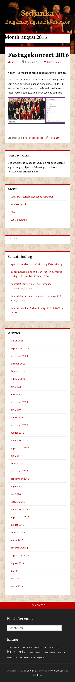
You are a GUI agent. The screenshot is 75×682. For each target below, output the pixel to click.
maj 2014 (16, 578)
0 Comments (52, 61)
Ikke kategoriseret (33, 137)
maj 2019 (16, 409)
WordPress (57, 670)
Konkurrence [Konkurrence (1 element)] (39, 653)
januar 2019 (17, 417)
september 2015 (20, 517)
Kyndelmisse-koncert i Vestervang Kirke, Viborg (36, 264)
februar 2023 (18, 371)
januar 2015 (17, 540)
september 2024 (20, 348)
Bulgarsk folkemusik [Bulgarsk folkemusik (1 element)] (30, 647)
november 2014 (19, 547)
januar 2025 (17, 340)
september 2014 (20, 555)
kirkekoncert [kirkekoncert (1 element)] (53, 647)
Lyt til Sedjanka (19, 219)
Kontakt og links (19, 204)
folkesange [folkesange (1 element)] (42, 647)
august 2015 (17, 524)
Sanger (13, 61)
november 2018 (19, 425)
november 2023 (19, 355)
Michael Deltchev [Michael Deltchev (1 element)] (23, 657)
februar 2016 (18, 501)
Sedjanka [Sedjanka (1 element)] (40, 657)
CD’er (14, 211)
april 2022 (16, 394)
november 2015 (19, 509)
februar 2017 (18, 463)
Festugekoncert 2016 (38, 54)
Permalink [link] (55, 137)
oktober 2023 (18, 363)
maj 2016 (16, 494)
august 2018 (17, 432)
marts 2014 (17, 586)
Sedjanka (37, 12)
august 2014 (17, 563)
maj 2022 (16, 386)
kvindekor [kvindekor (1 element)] (11, 657)
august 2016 (17, 486)
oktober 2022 (18, 378)
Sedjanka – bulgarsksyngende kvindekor (32, 196)
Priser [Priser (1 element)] (33, 657)
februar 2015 (18, 532)
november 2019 (19, 401)
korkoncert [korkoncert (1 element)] (60, 653)
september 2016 (20, 478)
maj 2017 (16, 455)
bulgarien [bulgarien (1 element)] (17, 647)
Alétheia (37, 675)
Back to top (37, 605)
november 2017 (19, 440)
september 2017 (20, 448)
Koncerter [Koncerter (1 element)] (28, 653)
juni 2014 (15, 570)
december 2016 (19, 471)
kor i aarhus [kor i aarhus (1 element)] (50, 653)
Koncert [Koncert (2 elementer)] (15, 651)
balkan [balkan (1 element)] (9, 647)
